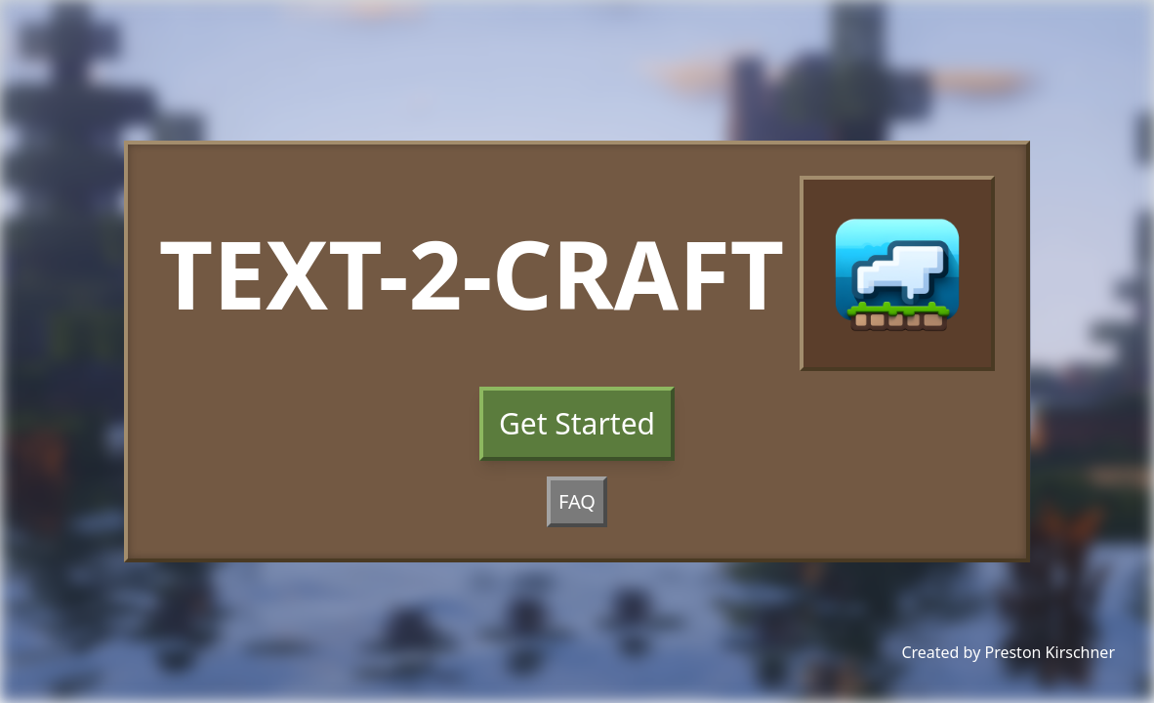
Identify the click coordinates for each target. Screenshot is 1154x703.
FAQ (577, 501)
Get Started (577, 423)
